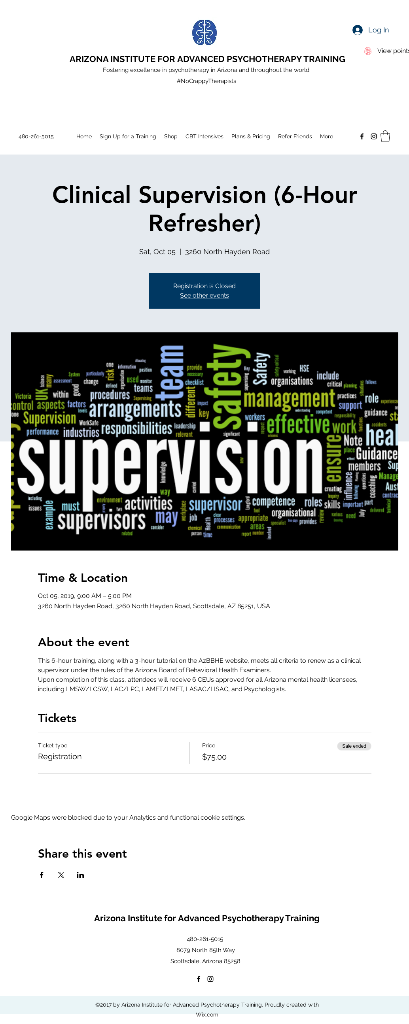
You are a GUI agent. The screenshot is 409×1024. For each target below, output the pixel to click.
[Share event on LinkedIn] (80, 875)
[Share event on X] (61, 875)
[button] (385, 136)
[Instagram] (374, 136)
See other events (204, 295)
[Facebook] (362, 136)
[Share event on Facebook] (41, 875)
